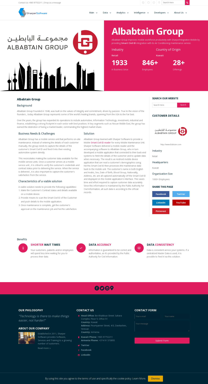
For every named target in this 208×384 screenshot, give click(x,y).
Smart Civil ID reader (101, 142)
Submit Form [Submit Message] (162, 340)
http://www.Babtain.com (171, 133)
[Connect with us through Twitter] (148, 2)
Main (91, 12)
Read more (43, 348)
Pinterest (161, 211)
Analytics (121, 12)
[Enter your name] (177, 316)
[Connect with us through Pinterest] (159, 2)
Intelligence (139, 12)
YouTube (181, 202)
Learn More (138, 378)
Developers (160, 12)
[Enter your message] (162, 326)
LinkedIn (160, 202)
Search (183, 105)
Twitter (181, 194)
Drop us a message (52, 2)
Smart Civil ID (128, 43)
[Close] (155, 379)
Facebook (161, 194)
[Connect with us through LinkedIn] (154, 2)
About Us (179, 12)
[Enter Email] (148, 316)
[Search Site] (187, 2)
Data (105, 12)
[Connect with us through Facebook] (143, 2)
